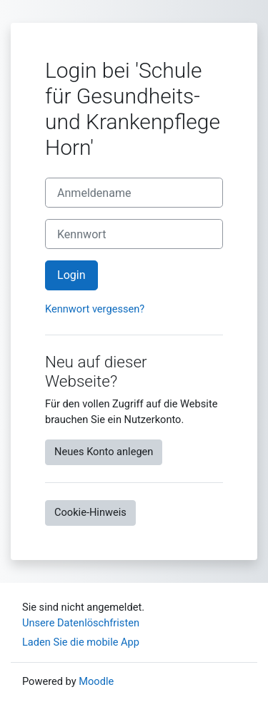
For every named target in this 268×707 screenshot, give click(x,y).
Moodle (96, 681)
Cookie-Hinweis (90, 512)
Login (71, 275)
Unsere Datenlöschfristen (80, 622)
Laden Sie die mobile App (80, 642)
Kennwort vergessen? (94, 308)
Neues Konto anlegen (103, 451)
